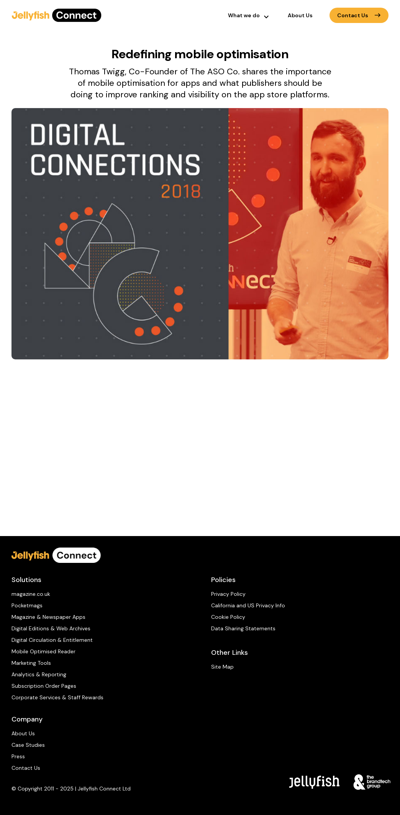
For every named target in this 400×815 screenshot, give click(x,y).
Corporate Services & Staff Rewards (57, 697)
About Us (300, 15)
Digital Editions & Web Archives (50, 628)
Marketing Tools (31, 662)
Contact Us (359, 15)
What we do (244, 15)
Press (18, 756)
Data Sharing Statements (243, 628)
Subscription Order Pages (43, 685)
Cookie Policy (228, 616)
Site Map (222, 666)
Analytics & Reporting (38, 674)
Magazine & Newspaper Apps (48, 616)
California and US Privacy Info (248, 605)
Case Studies (28, 744)
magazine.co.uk (30, 593)
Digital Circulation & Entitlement (52, 639)
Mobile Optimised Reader (43, 651)
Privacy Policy (228, 593)
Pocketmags (27, 605)
